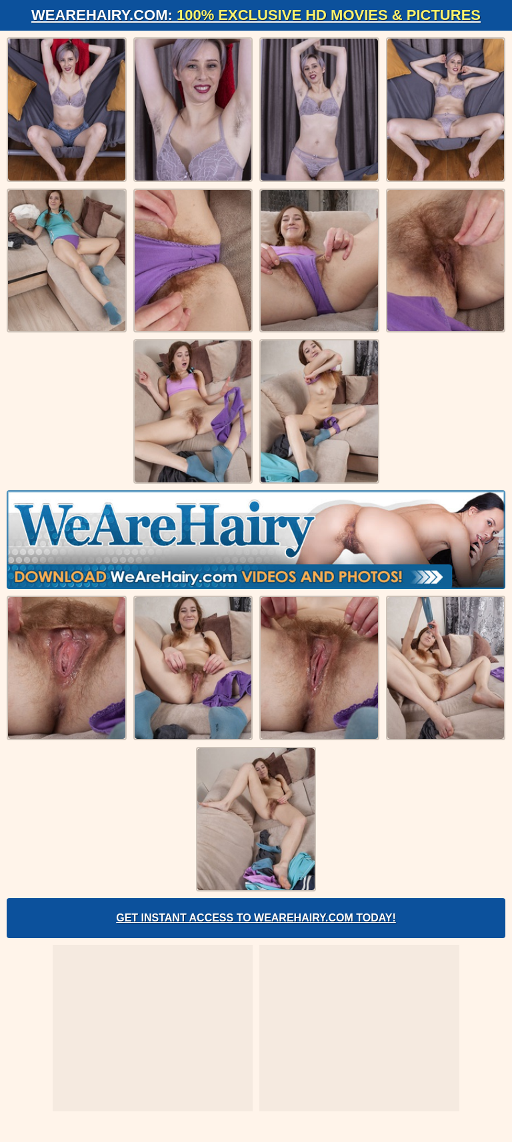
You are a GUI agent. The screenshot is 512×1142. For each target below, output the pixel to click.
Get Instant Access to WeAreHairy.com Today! (256, 917)
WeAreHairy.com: (256, 15)
